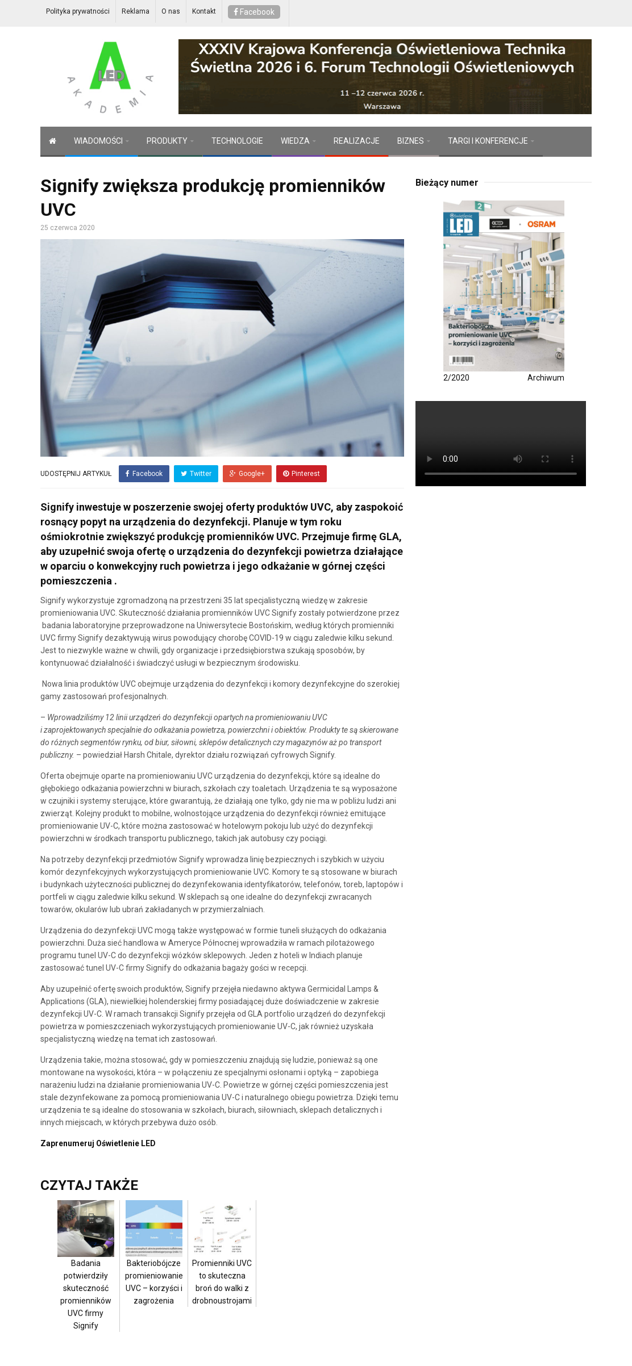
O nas (170, 11)
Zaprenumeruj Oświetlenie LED (98, 1143)
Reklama (135, 11)
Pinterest (301, 474)
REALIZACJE (357, 140)
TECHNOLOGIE (237, 140)
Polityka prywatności (78, 11)
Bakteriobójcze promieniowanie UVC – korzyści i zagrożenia (154, 1264)
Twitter (196, 474)
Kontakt (204, 11)
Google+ (247, 474)
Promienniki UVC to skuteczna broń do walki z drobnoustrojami (222, 1264)
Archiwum (545, 377)
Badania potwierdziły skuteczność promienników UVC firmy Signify (85, 1276)
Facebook (254, 11)
